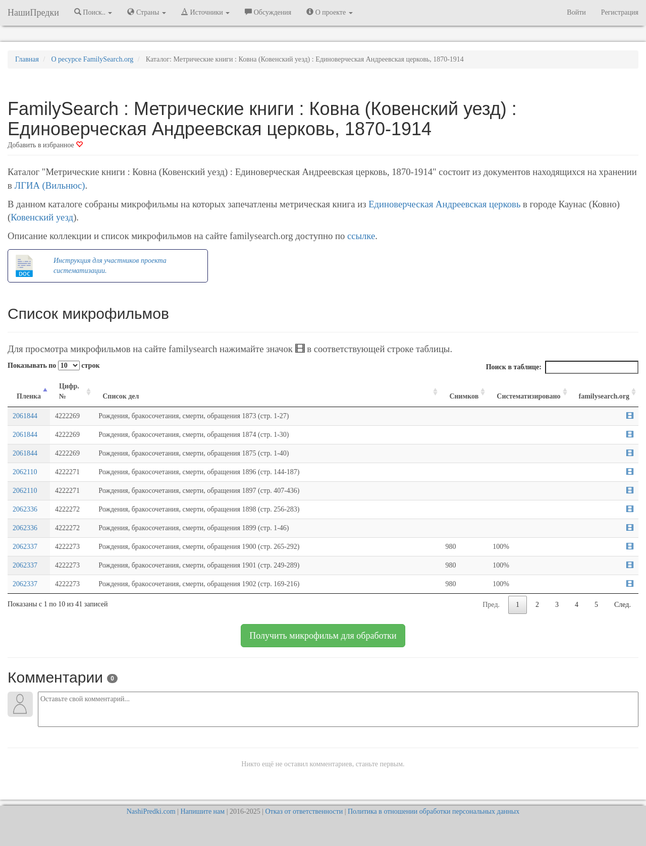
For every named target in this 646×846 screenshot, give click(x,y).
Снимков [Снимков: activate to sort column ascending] (463, 396)
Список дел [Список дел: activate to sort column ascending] (120, 396)
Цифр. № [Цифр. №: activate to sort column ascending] (69, 391)
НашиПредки (33, 13)
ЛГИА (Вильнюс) (49, 185)
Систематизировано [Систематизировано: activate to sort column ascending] (528, 396)
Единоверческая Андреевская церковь (444, 204)
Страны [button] (146, 12)
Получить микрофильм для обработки (322, 636)
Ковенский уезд (42, 217)
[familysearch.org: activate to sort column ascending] (604, 391)
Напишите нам (202, 811)
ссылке (361, 236)
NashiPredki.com (151, 811)
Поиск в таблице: (562, 367)
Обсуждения (268, 12)
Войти (576, 12)
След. (622, 604)
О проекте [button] (329, 12)
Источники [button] (205, 12)
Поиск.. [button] (93, 12)
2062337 (25, 546)
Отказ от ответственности (304, 811)
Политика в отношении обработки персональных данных (433, 811)
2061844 (25, 416)
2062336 (25, 509)
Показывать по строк (53, 365)
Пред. (491, 604)
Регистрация (619, 12)
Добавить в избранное (45, 145)
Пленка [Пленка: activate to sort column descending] (29, 396)
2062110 (25, 472)
